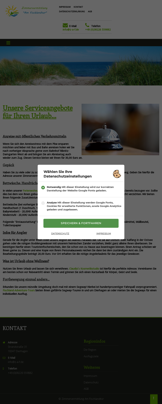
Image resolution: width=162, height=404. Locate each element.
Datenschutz (60, 233)
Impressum (103, 233)
